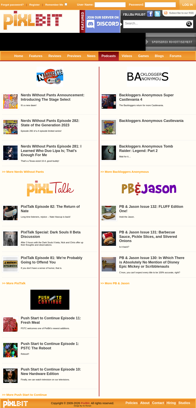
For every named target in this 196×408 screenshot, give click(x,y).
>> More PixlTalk (13, 283)
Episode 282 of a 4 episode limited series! (40, 127)
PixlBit (33, 21)
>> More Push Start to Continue (24, 394)
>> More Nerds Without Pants (23, 171)
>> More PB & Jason (114, 283)
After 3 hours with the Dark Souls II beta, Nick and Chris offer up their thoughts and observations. (42, 238)
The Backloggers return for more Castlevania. (137, 101)
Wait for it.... (136, 152)
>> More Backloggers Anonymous (124, 171)
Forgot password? (12, 4)
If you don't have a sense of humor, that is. (42, 264)
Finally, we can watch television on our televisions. (41, 375)
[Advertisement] (73, 42)
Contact (158, 403)
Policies (132, 403)
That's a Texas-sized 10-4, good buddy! (41, 153)
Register (34, 4)
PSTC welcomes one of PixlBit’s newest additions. (41, 324)
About (144, 403)
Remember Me (54, 4)
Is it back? (138, 239)
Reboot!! (40, 350)
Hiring (171, 403)
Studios (184, 403)
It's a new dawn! (43, 101)
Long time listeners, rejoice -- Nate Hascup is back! (41, 213)
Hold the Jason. (141, 213)
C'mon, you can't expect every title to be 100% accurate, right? (142, 265)
